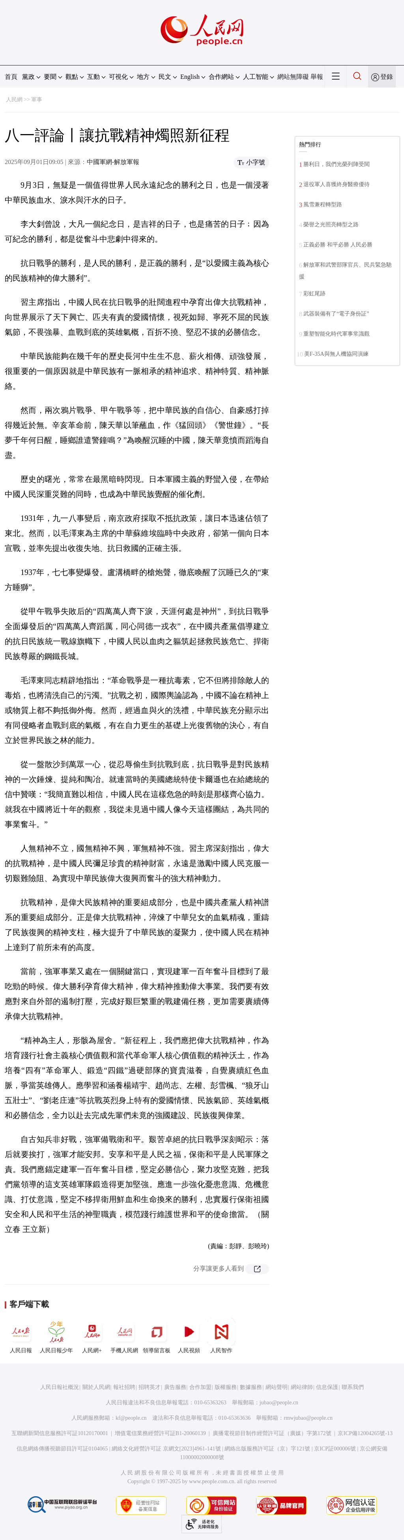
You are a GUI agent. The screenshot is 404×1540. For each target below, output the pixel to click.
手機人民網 (124, 1335)
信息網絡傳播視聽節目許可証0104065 (62, 1449)
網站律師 (302, 1387)
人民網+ (92, 1335)
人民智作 (221, 1335)
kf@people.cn (131, 1418)
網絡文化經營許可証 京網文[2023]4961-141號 (166, 1449)
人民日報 (21, 1335)
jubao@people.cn (279, 1403)
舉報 (316, 76)
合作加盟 (200, 1387)
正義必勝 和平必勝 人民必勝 (337, 245)
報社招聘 (124, 1387)
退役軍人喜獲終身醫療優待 (336, 184)
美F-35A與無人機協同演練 (336, 354)
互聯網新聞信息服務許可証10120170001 (59, 1433)
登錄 (386, 76)
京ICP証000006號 (335, 1449)
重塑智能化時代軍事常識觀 (336, 334)
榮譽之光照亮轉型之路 (331, 225)
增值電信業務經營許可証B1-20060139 (160, 1433)
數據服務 (251, 1387)
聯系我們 (353, 1387)
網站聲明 (277, 1387)
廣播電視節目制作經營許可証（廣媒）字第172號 (272, 1433)
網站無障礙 (293, 76)
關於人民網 (96, 1387)
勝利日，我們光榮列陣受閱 (336, 164)
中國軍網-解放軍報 (113, 162)
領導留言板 (156, 1335)
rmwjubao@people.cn (308, 1418)
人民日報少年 (56, 1335)
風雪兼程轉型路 (322, 204)
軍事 (36, 100)
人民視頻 (189, 1335)
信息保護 (327, 1387)
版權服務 (226, 1387)
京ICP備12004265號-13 (365, 1433)
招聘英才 (149, 1387)
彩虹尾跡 (314, 294)
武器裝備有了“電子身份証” (336, 314)
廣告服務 (175, 1387)
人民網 (14, 100)
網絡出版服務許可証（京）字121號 (267, 1449)
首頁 (11, 76)
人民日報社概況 (59, 1387)
